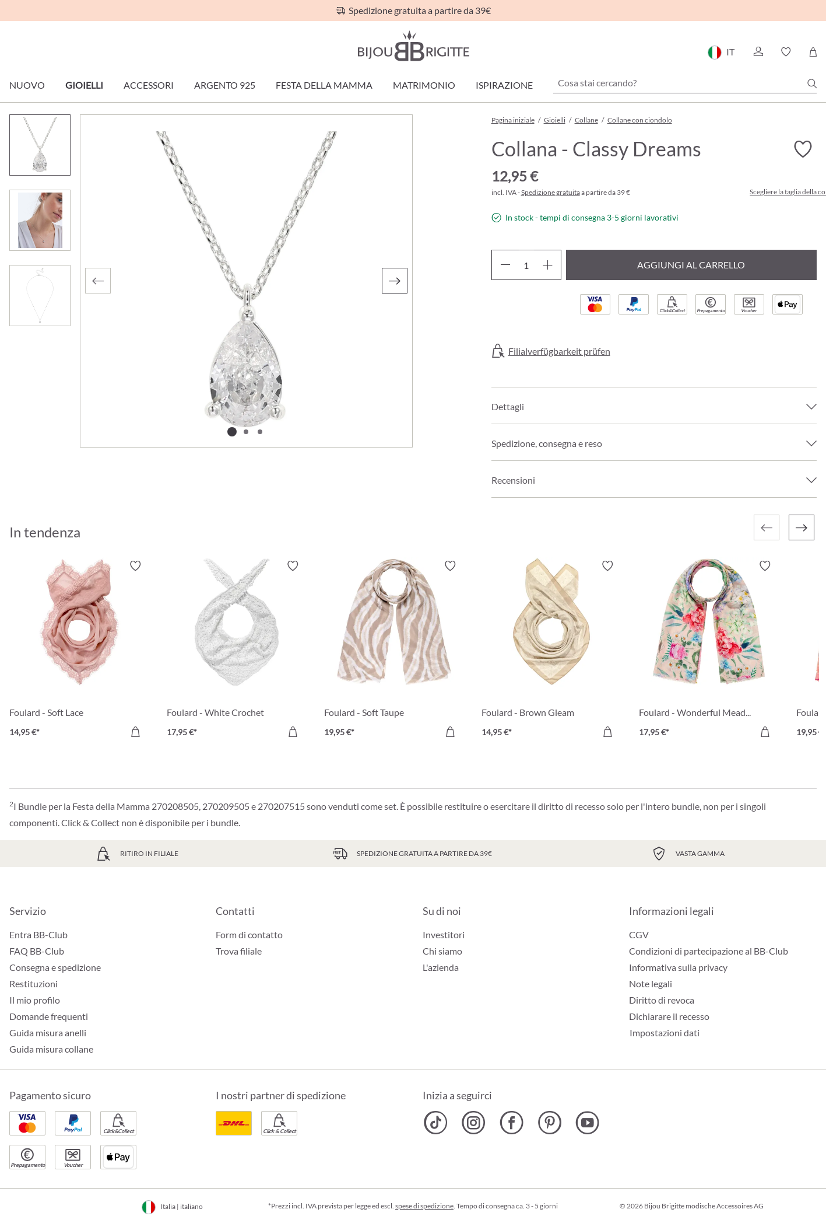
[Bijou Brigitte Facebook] (511, 1122)
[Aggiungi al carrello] (135, 732)
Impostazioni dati (665, 1033)
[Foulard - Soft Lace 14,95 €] (79, 650)
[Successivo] (394, 280)
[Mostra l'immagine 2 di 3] (246, 431)
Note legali (650, 983)
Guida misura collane (51, 1048)
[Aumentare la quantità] (547, 265)
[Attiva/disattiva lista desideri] (803, 149)
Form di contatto (249, 934)
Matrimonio (424, 84)
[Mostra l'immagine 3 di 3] (260, 431)
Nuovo (27, 84)
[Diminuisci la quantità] (505, 265)
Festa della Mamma (324, 84)
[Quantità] (526, 265)
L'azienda (441, 967)
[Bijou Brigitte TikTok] (436, 1122)
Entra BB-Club (38, 934)
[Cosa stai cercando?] (685, 82)
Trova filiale (239, 950)
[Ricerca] (812, 83)
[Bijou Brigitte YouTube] (587, 1122)
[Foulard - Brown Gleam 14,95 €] (551, 650)
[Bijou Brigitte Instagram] (474, 1122)
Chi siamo (442, 950)
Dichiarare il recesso (669, 1016)
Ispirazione (504, 84)
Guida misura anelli (47, 1032)
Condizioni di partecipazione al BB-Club (708, 950)
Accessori (149, 84)
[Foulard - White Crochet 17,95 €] (237, 650)
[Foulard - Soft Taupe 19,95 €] (394, 650)
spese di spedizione (424, 1205)
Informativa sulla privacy (678, 967)
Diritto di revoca (661, 999)
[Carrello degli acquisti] (813, 52)
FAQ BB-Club (36, 950)
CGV (639, 934)
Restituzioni (33, 983)
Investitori (444, 934)
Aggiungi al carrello (691, 264)
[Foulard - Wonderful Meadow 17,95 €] (709, 650)
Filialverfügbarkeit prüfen (559, 351)
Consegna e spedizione (55, 967)
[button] (758, 52)
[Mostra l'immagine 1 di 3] (232, 431)
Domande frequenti (48, 1016)
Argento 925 (224, 84)
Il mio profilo (34, 999)
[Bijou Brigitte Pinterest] (549, 1122)
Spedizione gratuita (550, 192)
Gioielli (84, 84)
